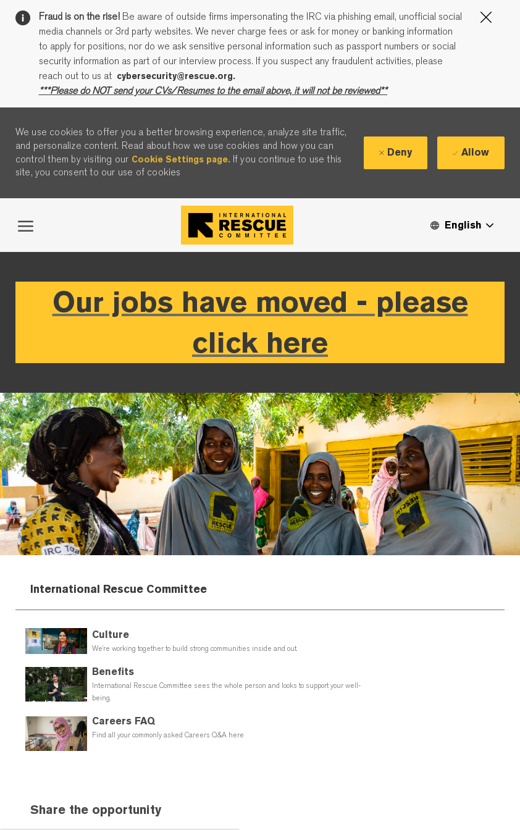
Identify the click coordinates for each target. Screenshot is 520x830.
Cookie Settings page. (181, 159)
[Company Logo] (237, 225)
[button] (461, 225)
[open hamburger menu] (25, 225)
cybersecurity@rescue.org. (176, 76)
